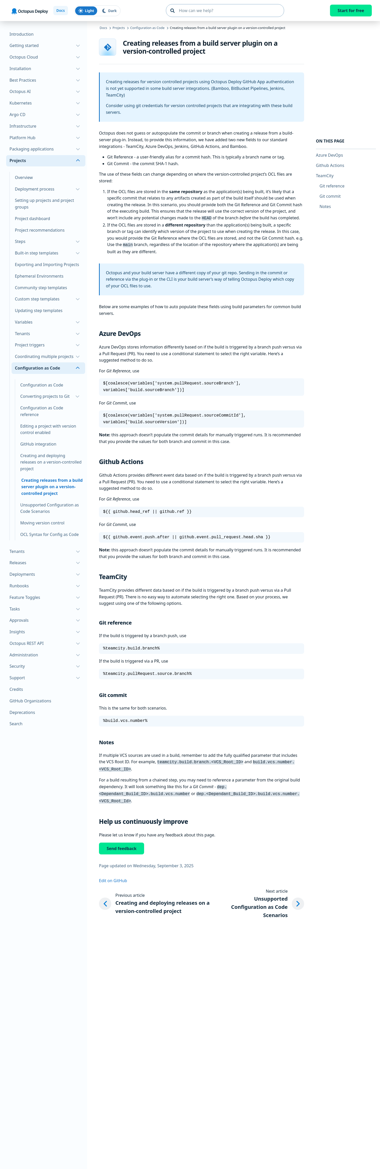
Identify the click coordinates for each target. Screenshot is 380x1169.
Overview (24, 177)
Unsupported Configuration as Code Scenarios (49, 508)
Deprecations (22, 712)
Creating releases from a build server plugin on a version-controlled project (52, 486)
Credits (16, 689)
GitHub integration (38, 444)
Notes (325, 206)
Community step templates (41, 287)
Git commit (330, 196)
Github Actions (330, 165)
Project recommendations (40, 230)
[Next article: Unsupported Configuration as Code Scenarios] (261, 900)
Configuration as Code (41, 385)
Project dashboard (32, 218)
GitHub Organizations (30, 701)
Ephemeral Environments (39, 276)
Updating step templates (39, 310)
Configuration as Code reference (41, 411)
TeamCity (325, 175)
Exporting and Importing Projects (47, 264)
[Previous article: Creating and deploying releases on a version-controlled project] (156, 900)
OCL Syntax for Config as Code (49, 534)
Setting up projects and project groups (44, 203)
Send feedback (121, 845)
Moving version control (42, 523)
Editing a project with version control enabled (48, 429)
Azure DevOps (329, 155)
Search (16, 724)
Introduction (21, 34)
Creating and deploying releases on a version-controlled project (51, 462)
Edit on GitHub (113, 877)
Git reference (331, 186)
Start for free (351, 10)
